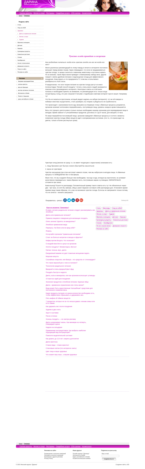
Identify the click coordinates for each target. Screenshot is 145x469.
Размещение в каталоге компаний (55, 453)
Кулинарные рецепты (24, 51)
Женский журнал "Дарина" (29, 464)
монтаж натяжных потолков (26, 90)
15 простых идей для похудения (58, 279)
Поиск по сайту (22, 69)
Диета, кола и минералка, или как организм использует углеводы (70, 275)
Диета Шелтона (51, 342)
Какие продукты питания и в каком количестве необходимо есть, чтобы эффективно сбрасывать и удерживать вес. (70, 294)
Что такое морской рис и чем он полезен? (61, 263)
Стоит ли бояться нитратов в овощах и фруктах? (64, 237)
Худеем (21, 39)
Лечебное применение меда (56, 225)
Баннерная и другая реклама (53, 457)
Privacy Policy (48, 458)
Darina (20, 15)
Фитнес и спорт (39, 13)
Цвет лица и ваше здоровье (56, 351)
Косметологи (86, 13)
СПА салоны (75, 13)
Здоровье (20, 30)
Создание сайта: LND (122, 464)
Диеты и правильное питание (27, 33)
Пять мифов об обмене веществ (58, 298)
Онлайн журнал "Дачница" (81, 453)
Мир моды (106, 208)
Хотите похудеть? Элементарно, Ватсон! (61, 247)
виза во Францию (23, 87)
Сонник (20, 57)
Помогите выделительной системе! (59, 335)
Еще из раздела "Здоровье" (57, 207)
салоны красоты (22, 84)
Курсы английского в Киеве (81, 457)
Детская (20, 45)
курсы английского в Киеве (25, 99)
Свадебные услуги (63, 13)
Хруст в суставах (52, 313)
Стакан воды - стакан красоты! (57, 345)
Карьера (20, 48)
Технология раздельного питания (58, 266)
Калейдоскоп (21, 60)
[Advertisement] (87, 36)
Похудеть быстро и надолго (56, 272)
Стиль (19, 24)
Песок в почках (51, 316)
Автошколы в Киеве (23, 93)
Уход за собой (22, 27)
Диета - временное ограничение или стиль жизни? (65, 285)
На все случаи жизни (24, 63)
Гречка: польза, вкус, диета (56, 250)
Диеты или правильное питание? (58, 215)
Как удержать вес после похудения (59, 306)
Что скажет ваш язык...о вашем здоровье (61, 354)
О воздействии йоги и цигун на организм (61, 244)
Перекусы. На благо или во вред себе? (60, 228)
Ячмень (49, 231)
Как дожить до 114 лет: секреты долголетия (62, 339)
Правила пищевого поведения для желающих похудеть (67, 218)
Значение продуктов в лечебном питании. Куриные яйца (67, 282)
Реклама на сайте (23, 72)
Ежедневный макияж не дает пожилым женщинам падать (67, 253)
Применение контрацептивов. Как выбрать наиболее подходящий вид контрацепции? (66, 331)
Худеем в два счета (53, 310)
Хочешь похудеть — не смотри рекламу (61, 319)
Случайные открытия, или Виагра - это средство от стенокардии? (70, 260)
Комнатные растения (24, 54)
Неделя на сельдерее (54, 327)
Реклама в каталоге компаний (53, 455)
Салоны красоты (26, 13)
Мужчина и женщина (23, 42)
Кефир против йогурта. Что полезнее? (60, 240)
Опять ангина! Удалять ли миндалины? (60, 221)
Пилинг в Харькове (23, 96)
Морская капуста (52, 256)
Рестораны (50, 13)
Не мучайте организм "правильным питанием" (63, 234)
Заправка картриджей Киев (26, 81)
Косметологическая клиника (81, 458)
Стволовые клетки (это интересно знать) (61, 348)
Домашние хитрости (23, 66)
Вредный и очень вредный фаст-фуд (60, 269)
